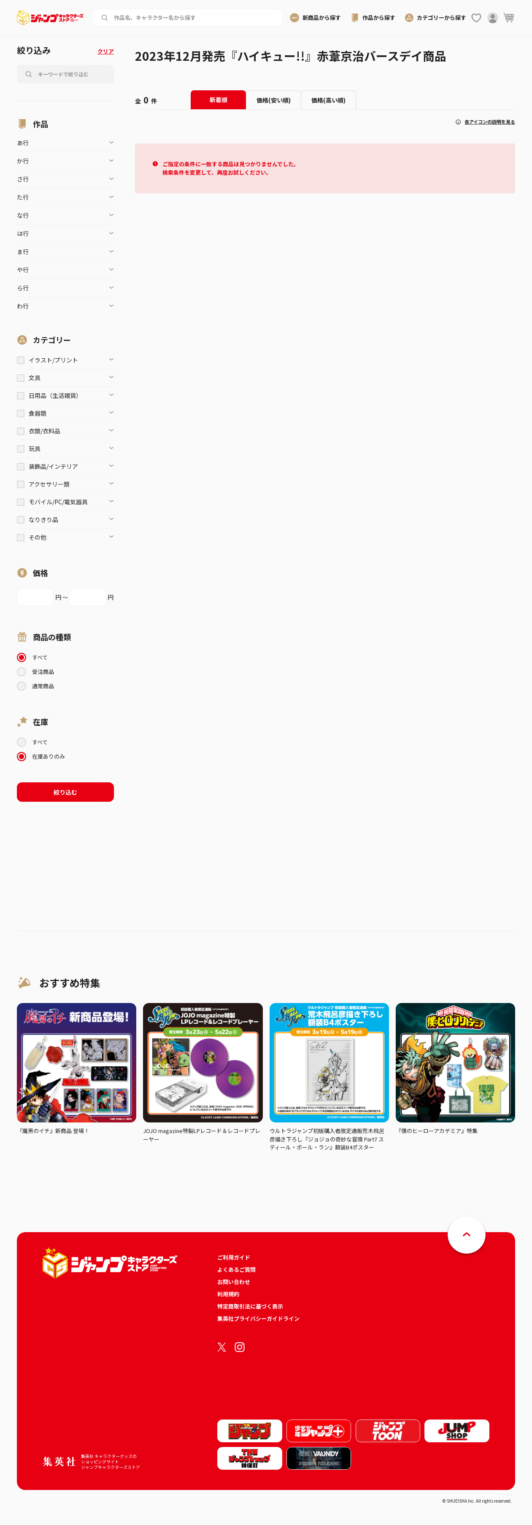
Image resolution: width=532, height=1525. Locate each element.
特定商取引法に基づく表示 (250, 1306)
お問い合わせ (233, 1282)
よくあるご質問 (236, 1269)
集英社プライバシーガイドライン (258, 1318)
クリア (105, 51)
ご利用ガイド (233, 1257)
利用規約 (228, 1294)
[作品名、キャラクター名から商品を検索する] (194, 18)
